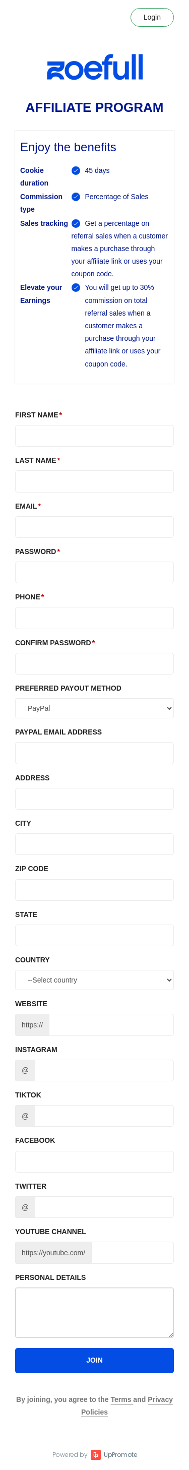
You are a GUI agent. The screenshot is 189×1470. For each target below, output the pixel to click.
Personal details (50, 1277)
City (23, 823)
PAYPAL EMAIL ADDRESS (58, 732)
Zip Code (31, 869)
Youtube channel (50, 1232)
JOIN (94, 1360)
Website (31, 1004)
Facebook (35, 1140)
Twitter (30, 1186)
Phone (27, 597)
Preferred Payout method (68, 688)
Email (26, 506)
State (26, 914)
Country (32, 960)
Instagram (36, 1050)
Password (35, 551)
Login (152, 17)
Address (32, 778)
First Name (36, 415)
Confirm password (53, 643)
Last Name (35, 460)
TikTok (28, 1095)
